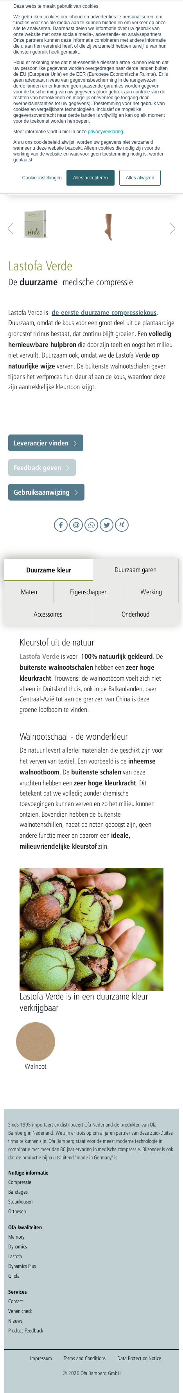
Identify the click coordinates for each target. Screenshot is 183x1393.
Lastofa (15, 1256)
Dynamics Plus (22, 1266)
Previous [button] (12, 227)
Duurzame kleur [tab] (48, 569)
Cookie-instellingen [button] (42, 178)
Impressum (41, 1358)
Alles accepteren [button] (90, 178)
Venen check (20, 1311)
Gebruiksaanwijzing (42, 492)
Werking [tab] (151, 592)
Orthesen (17, 1211)
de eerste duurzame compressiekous (104, 312)
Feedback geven (37, 467)
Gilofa (14, 1276)
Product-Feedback (25, 1330)
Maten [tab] (29, 592)
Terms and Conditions (85, 1358)
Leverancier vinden (41, 442)
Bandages (18, 1192)
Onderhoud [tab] (135, 614)
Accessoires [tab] (48, 614)
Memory (16, 1237)
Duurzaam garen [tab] (135, 569)
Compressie (19, 1182)
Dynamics (17, 1246)
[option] (54, 224)
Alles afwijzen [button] (140, 178)
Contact (15, 1301)
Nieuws (15, 1321)
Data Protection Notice (139, 1358)
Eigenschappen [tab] (89, 592)
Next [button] (171, 227)
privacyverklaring (105, 131)
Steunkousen (20, 1201)
